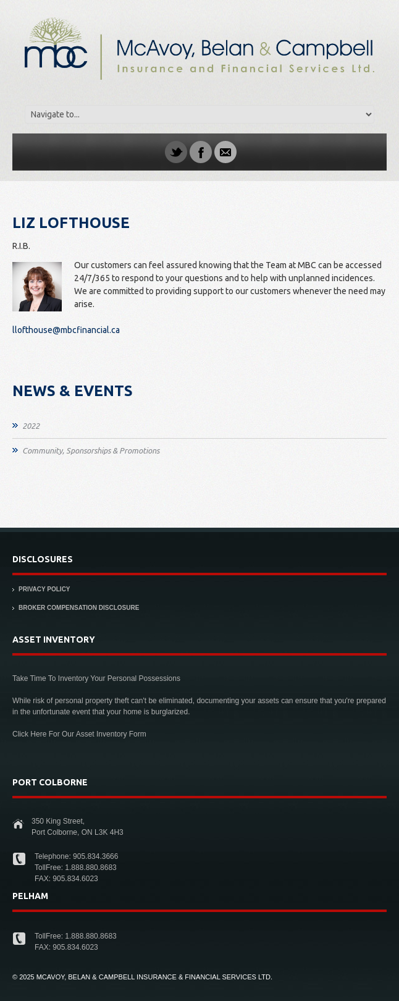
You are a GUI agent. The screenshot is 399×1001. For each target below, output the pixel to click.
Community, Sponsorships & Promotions (90, 450)
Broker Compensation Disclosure (79, 607)
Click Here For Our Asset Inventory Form (79, 734)
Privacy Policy (44, 589)
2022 (31, 425)
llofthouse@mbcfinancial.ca (66, 330)
